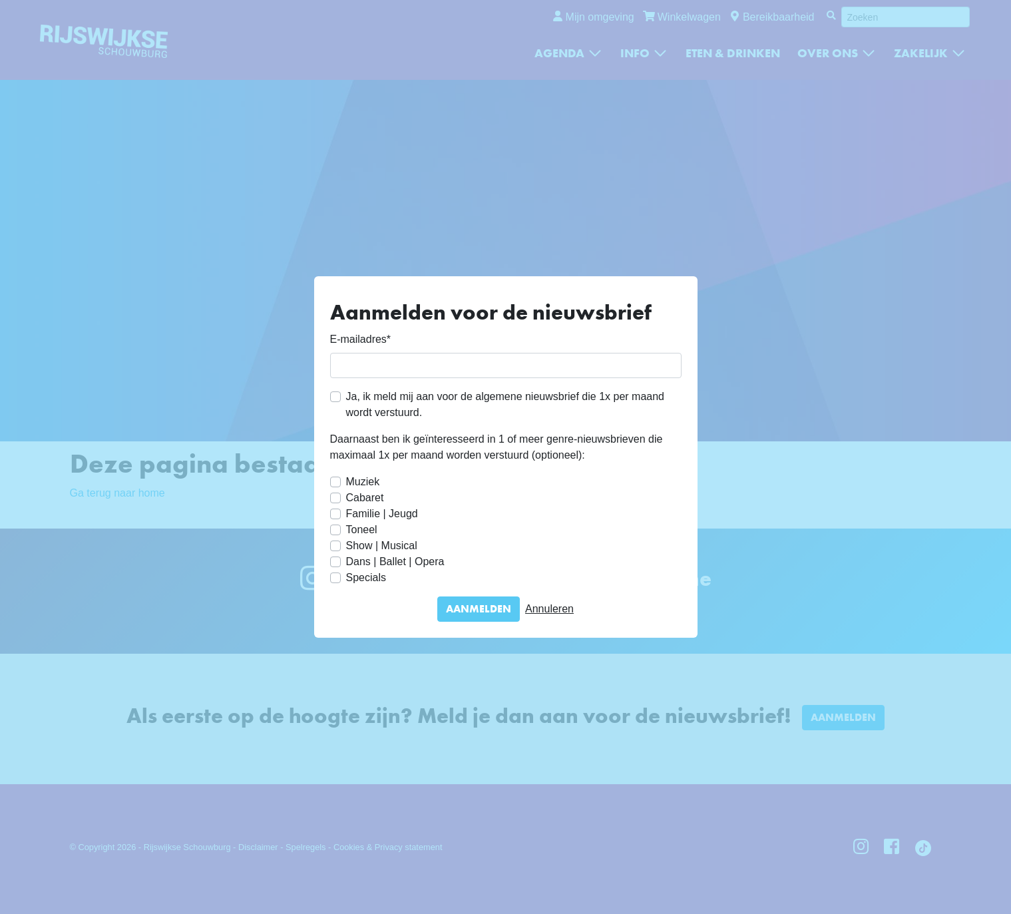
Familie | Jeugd (382, 513)
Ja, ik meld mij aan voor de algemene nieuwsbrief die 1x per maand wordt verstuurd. (505, 404)
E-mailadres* (360, 339)
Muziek (363, 481)
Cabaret (365, 497)
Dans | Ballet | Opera (395, 561)
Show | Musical (381, 545)
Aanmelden (478, 609)
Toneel (361, 529)
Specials (366, 577)
